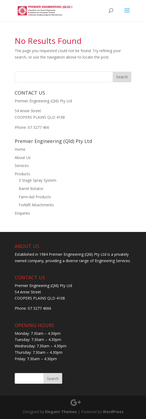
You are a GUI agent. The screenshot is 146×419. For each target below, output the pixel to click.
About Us (23, 157)
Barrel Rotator (31, 188)
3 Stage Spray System (37, 180)
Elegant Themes (61, 411)
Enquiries (22, 213)
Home (20, 149)
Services (22, 165)
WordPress (113, 411)
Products (22, 173)
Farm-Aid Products (35, 196)
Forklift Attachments (36, 204)
